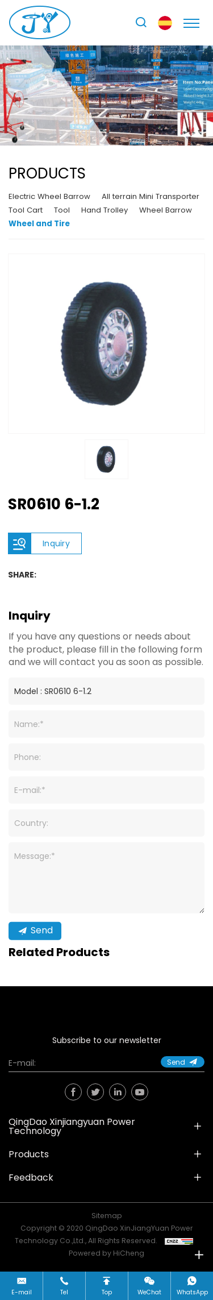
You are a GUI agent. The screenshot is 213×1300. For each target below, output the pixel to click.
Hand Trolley (104, 210)
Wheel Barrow (165, 210)
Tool (62, 210)
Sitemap (106, 1215)
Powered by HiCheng (106, 1253)
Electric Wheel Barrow (49, 196)
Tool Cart (26, 210)
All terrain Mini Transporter (150, 196)
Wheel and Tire (39, 223)
